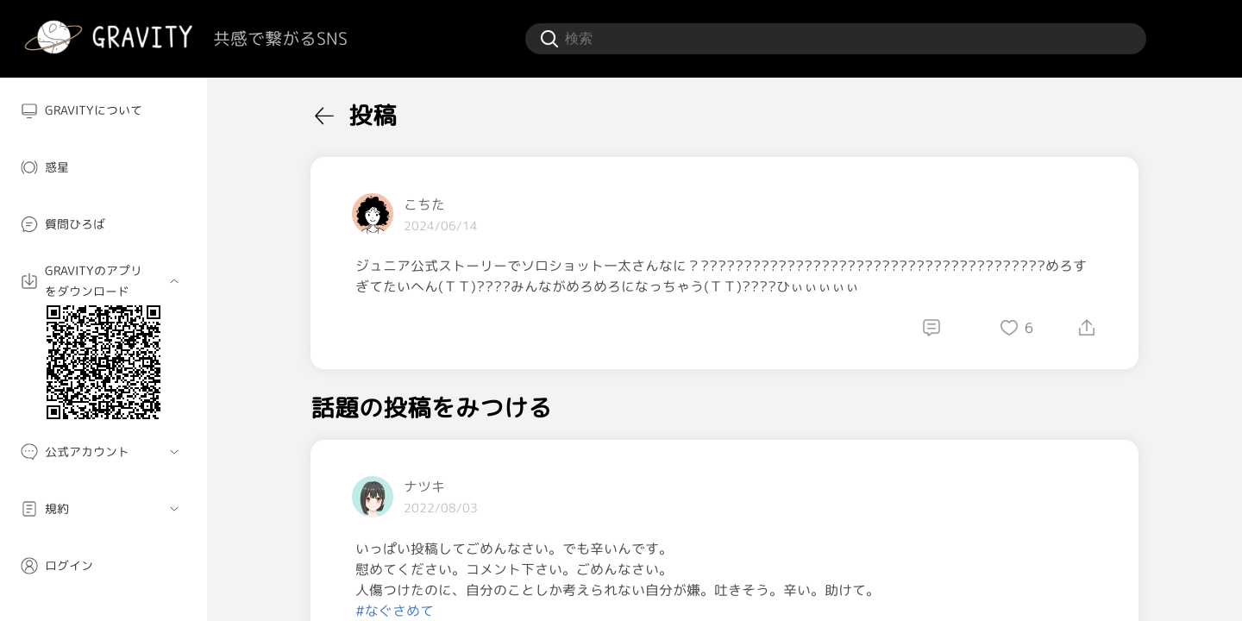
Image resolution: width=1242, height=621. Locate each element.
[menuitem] (103, 110)
